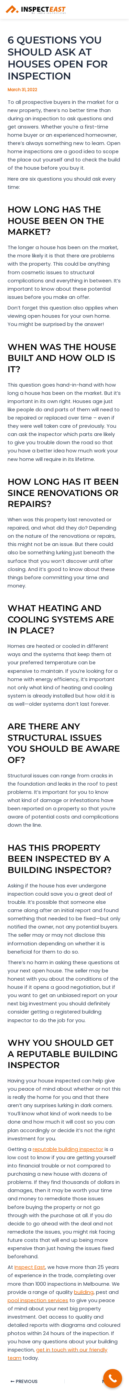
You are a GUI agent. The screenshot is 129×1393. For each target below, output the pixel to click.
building (84, 1292)
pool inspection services (38, 1300)
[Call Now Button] (112, 1378)
